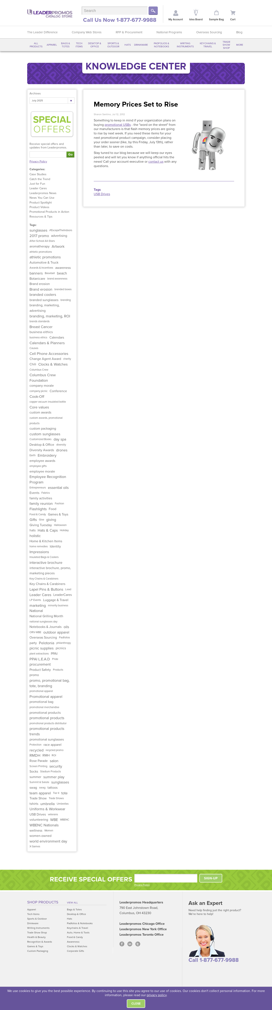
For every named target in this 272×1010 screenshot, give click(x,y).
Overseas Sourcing (209, 32)
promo (34, 675)
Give (41, 519)
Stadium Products (50, 771)
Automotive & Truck (44, 262)
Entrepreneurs (38, 487)
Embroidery (47, 455)
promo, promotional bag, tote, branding (49, 683)
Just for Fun (37, 184)
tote (64, 793)
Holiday (64, 530)
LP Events (35, 600)
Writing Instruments (185, 45)
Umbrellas (63, 803)
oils (66, 627)
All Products (36, 45)
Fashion (59, 503)
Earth (33, 455)
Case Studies (38, 174)
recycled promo (54, 750)
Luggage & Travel (55, 600)
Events (34, 493)
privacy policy (157, 995)
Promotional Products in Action (49, 212)
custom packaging (43, 428)
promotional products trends (47, 731)
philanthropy (63, 643)
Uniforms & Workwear (47, 809)
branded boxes (63, 289)
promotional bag (41, 702)
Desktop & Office (94, 45)
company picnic (38, 391)
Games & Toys (58, 514)
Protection (35, 744)
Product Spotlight (41, 202)
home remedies (39, 546)
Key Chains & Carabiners (44, 578)
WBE (54, 819)
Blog (239, 32)
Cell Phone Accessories (49, 353)
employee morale (42, 471)
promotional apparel (41, 691)
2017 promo (39, 235)
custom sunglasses (45, 434)
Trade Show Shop (226, 44)
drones (61, 450)
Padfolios (64, 637)
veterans (53, 814)
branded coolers (43, 294)
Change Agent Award (45, 359)
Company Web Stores (86, 32)
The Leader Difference (42, 32)
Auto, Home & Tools (78, 932)
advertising (59, 236)
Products (58, 669)
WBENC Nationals (44, 825)
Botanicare (37, 279)
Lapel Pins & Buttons (46, 589)
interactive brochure (46, 562)
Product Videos (39, 207)
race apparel (53, 745)
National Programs (169, 32)
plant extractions (39, 653)
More (239, 44)
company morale (42, 386)
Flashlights (38, 509)
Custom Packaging (37, 950)
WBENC (64, 819)
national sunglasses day (43, 621)
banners (36, 273)
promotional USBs (118, 125)
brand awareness (57, 278)
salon (54, 761)
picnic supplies (42, 648)
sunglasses (38, 230)
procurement (40, 664)
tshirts (34, 804)
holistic (35, 535)
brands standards (40, 321)
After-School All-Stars (42, 241)
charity (67, 359)
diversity (61, 444)
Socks (34, 771)
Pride (55, 659)
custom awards (40, 412)
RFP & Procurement (129, 32)
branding (65, 300)
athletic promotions (41, 252)
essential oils (58, 487)
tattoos (52, 788)
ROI (54, 755)
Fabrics (45, 493)
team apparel (40, 793)
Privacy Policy (38, 161)
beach (62, 273)
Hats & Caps (48, 530)
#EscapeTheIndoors (60, 230)
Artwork (58, 246)
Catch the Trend (40, 179)
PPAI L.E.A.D (40, 659)
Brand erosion (40, 284)
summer (35, 777)
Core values (39, 407)
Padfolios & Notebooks (161, 45)
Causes (34, 348)
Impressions (39, 552)
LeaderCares (62, 595)
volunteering (39, 820)
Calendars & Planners (47, 343)
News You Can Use (42, 198)
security (55, 766)
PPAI (54, 654)
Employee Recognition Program (48, 479)
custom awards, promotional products (46, 420)
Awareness (73, 941)
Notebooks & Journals (46, 627)
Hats (127, 44)
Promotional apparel (46, 696)
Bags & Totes (65, 45)
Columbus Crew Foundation (43, 378)
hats (33, 530)
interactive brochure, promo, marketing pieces (50, 571)
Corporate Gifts (75, 950)
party (33, 643)
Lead (68, 589)
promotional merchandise (44, 707)
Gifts (33, 519)
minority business (58, 605)
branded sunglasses (44, 300)
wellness (36, 830)
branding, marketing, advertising (45, 308)
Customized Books (40, 439)
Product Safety (40, 670)
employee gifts (38, 466)
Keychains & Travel (208, 45)
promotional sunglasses (47, 739)
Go (70, 154)
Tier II (56, 793)
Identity (55, 546)
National (36, 610)
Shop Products (42, 902)
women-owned (40, 836)
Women (48, 830)
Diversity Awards (42, 450)
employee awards (42, 461)
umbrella (47, 803)
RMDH (35, 755)
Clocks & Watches (53, 364)
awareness (63, 268)
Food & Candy (38, 514)
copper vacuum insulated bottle (48, 401)
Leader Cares (38, 188)
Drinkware (141, 44)
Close (136, 1003)
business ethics (38, 337)
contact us (155, 162)
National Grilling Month (46, 616)
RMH (46, 755)
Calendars (56, 337)
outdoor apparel (56, 632)
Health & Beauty (36, 937)
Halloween (60, 525)
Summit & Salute (39, 782)
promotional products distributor (48, 723)
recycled (37, 750)
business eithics (41, 332)
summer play (53, 777)
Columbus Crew (39, 369)
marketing (38, 605)
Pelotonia (46, 643)
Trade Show (38, 798)
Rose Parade (39, 761)
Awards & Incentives (41, 267)
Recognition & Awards (39, 941)
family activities (41, 498)
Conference (58, 391)
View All (72, 902)
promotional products (45, 713)
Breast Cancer (41, 327)
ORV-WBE (35, 632)
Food (52, 509)
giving (51, 519)
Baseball (50, 273)
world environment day (48, 841)
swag (33, 788)
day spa (60, 439)
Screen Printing (38, 766)
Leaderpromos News (43, 193)
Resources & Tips (41, 216)
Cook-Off (37, 396)
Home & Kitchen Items (46, 541)
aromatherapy (40, 246)
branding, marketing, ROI (50, 316)
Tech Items (79, 45)
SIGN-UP (211, 878)
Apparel (52, 44)
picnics (61, 648)
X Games (35, 846)
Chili (33, 364)
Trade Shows (56, 798)
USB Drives (38, 814)
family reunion (41, 503)
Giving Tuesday (41, 525)
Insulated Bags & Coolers (44, 557)
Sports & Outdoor (113, 45)
